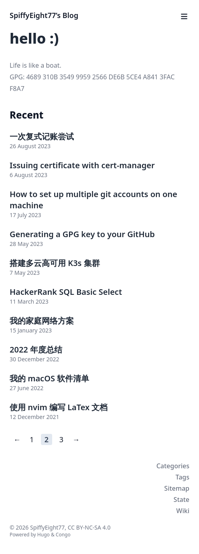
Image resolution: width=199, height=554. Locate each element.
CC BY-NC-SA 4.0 (89, 527)
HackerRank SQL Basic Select (66, 291)
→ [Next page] (76, 439)
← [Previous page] (16, 439)
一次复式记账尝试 (42, 136)
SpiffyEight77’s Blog (44, 15)
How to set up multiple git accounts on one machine (93, 200)
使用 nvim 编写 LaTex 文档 (59, 407)
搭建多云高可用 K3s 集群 (55, 263)
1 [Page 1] (32, 439)
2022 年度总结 (36, 349)
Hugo (43, 534)
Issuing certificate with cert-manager (82, 165)
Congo (63, 534)
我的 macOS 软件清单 (49, 378)
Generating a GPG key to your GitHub (82, 234)
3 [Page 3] (61, 439)
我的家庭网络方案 (42, 320)
